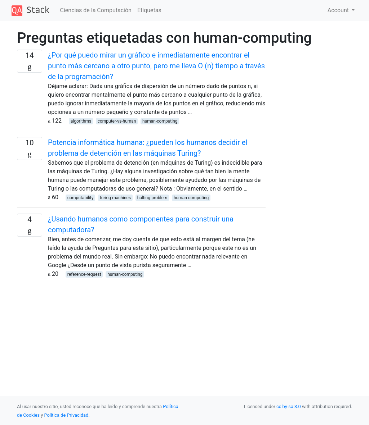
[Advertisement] (141, 328)
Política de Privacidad (66, 415)
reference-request (84, 274)
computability (80, 197)
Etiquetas (149, 10)
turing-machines (115, 197)
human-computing (159, 121)
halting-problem (152, 197)
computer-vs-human (117, 121)
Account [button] (339, 10)
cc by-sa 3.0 (288, 406)
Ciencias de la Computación (96, 10)
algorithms (81, 121)
